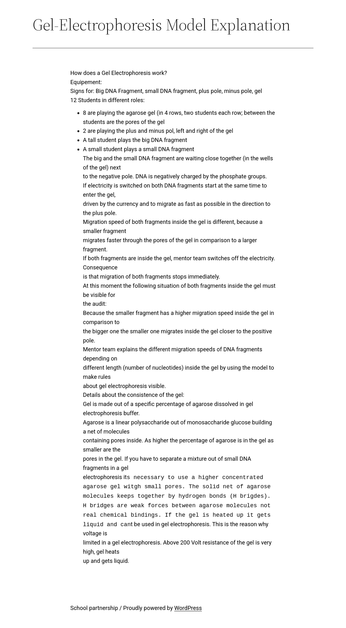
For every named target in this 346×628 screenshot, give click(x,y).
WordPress (188, 608)
